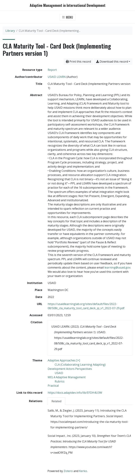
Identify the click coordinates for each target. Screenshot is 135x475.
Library (10, 31)
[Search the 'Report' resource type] (52, 70)
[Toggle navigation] (68, 17)
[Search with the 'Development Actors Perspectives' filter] (70, 369)
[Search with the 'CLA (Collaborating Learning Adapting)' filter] (80, 365)
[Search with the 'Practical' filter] (53, 386)
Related (56, 401)
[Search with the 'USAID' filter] (59, 373)
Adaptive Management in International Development (67, 5)
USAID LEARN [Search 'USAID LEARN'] (57, 77)
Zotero (68, 471)
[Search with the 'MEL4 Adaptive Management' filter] (67, 377)
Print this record (78, 61)
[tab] (56, 401)
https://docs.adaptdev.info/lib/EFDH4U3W (75, 393)
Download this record (112, 61)
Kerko (83, 471)
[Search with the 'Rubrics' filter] (60, 381)
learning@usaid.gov (117, 267)
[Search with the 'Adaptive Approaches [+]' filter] (64, 360)
